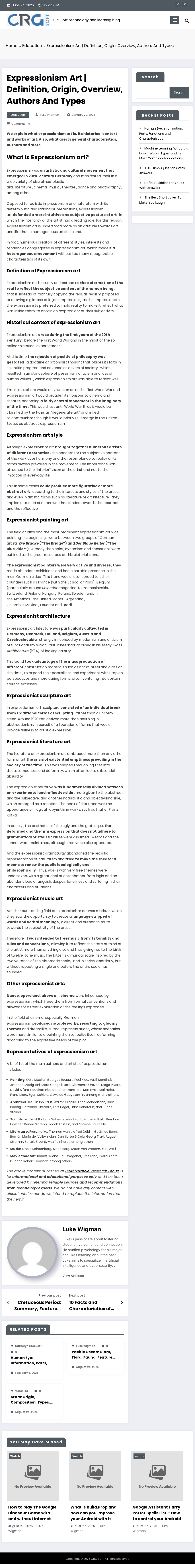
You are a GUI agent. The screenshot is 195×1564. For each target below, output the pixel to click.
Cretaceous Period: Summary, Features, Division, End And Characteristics (40, 1304)
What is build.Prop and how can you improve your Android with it (93, 1511)
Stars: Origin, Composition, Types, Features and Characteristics (30, 1398)
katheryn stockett (28, 1344)
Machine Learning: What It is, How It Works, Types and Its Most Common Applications (164, 152)
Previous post (50, 1295)
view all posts (73, 1276)
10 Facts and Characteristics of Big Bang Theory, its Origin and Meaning (92, 1304)
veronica (21, 1389)
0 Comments (20, 124)
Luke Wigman (49, 115)
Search (150, 77)
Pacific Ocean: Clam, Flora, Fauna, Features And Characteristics (93, 1353)
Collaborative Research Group (92, 1171)
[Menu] (172, 20)
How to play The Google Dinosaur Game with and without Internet (32, 1511)
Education (18, 115)
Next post (77, 1295)
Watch (15, 1455)
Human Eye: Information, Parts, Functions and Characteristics (29, 1359)
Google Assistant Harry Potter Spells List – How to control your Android (157, 1511)
